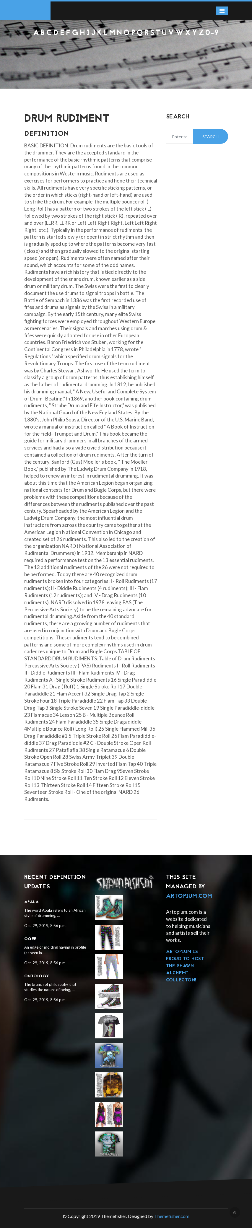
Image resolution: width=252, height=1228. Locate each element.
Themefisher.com (171, 1216)
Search (210, 136)
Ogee (30, 939)
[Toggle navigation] (222, 10)
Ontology (36, 976)
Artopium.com (189, 896)
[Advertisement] (126, 53)
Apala (31, 902)
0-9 (212, 33)
